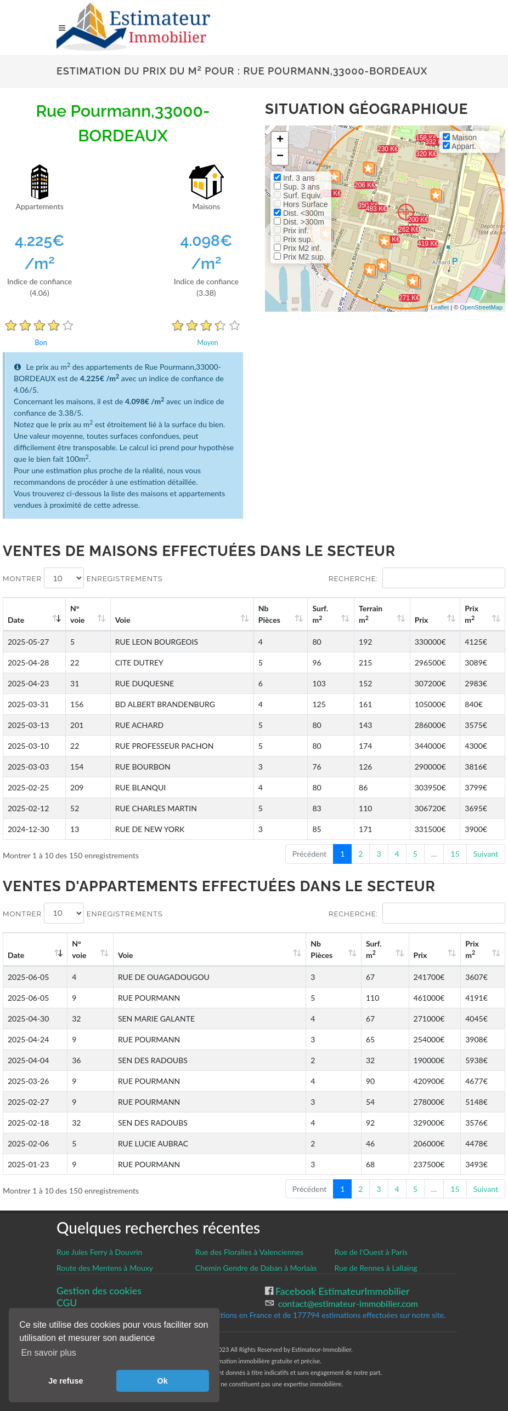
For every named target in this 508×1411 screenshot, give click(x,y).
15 (454, 853)
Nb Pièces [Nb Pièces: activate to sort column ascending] (269, 614)
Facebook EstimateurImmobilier (341, 1291)
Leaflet (440, 307)
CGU (67, 1303)
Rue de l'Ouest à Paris (370, 1252)
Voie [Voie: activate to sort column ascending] (123, 619)
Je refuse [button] (65, 1380)
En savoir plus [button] (48, 1352)
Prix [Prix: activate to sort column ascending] (421, 619)
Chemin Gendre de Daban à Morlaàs (256, 1267)
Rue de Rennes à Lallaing (375, 1267)
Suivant (485, 853)
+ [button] (280, 140)
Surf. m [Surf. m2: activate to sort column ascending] (320, 614)
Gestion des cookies (99, 1291)
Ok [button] (162, 1380)
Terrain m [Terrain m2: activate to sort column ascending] (370, 614)
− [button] (280, 156)
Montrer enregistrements (83, 577)
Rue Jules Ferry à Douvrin (99, 1252)
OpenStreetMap (481, 307)
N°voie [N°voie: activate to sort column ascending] (77, 614)
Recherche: (417, 577)
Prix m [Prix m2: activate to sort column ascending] (471, 614)
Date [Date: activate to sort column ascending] (16, 619)
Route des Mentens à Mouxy (105, 1267)
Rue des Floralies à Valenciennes (249, 1252)
